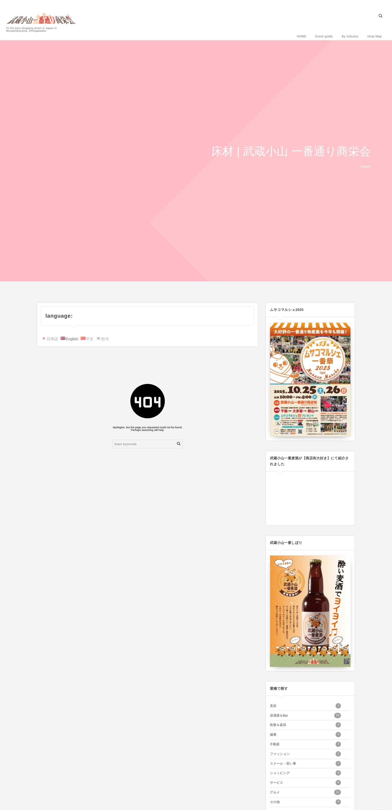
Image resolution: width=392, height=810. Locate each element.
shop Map (372, 30)
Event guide (322, 30)
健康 (305, 734)
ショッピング (305, 773)
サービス (305, 782)
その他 (305, 802)
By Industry (348, 30)
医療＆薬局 (305, 725)
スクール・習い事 (305, 763)
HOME (300, 30)
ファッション (305, 754)
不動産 (305, 744)
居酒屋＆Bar (305, 715)
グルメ (305, 792)
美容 (305, 706)
